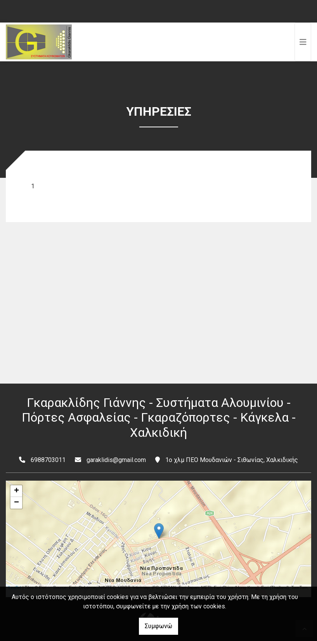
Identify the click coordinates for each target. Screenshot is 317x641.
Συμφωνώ (158, 626)
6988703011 (48, 460)
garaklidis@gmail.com (116, 460)
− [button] (16, 503)
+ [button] (16, 491)
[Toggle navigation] (303, 42)
